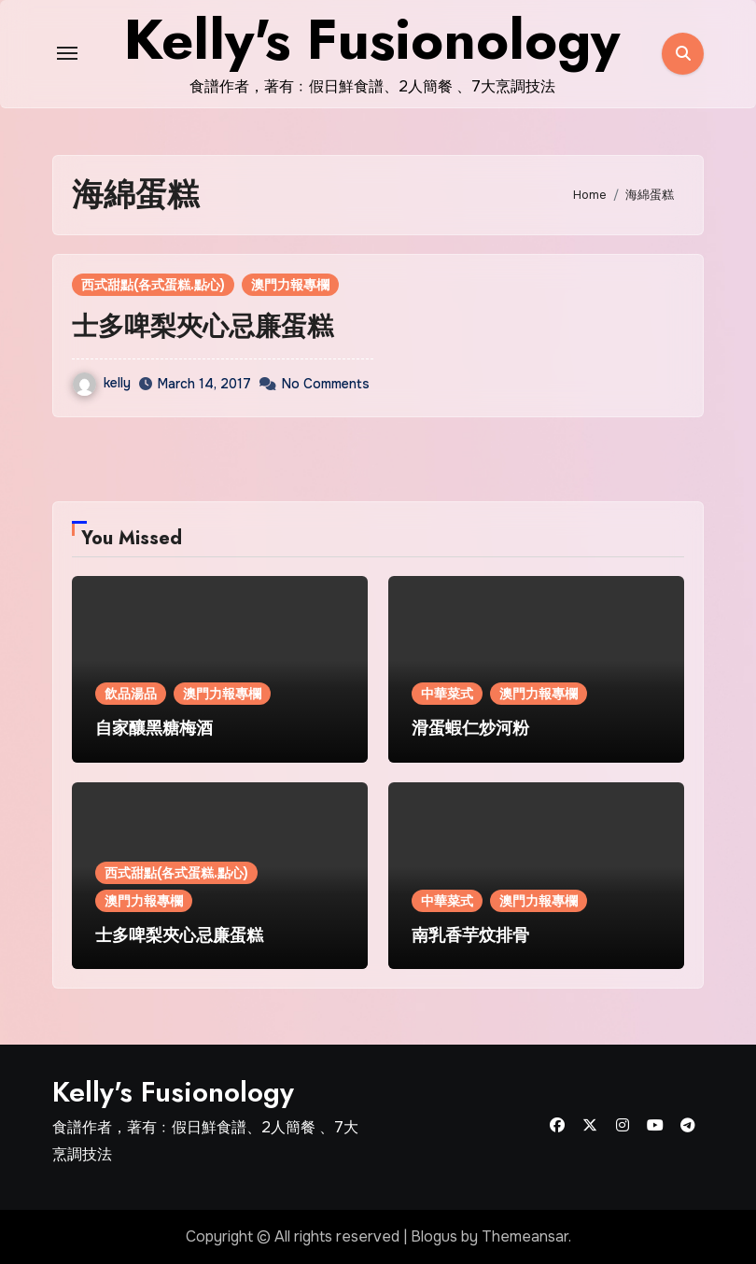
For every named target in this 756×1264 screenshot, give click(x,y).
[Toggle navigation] (67, 53)
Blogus (434, 1236)
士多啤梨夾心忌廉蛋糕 (202, 326)
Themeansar (525, 1236)
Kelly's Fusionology (173, 1092)
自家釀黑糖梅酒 (154, 728)
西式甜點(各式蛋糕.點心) (153, 284)
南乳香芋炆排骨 (470, 935)
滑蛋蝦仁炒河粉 (470, 728)
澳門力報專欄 (290, 284)
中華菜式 (447, 693)
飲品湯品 (131, 693)
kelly (102, 382)
